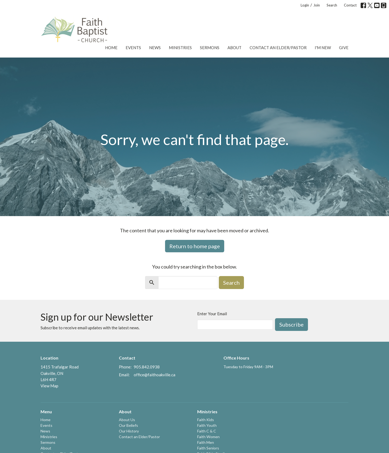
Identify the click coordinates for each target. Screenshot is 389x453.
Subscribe (291, 324)
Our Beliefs (128, 425)
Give (343, 47)
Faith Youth (207, 425)
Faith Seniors (208, 448)
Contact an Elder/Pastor (278, 47)
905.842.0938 (147, 366)
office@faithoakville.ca (154, 374)
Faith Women (208, 436)
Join (316, 5)
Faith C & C (206, 431)
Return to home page (194, 246)
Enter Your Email (212, 313)
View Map (49, 385)
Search (332, 5)
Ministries (180, 47)
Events (133, 47)
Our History (129, 431)
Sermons (209, 47)
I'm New (323, 47)
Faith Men (205, 442)
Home (111, 47)
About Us (127, 419)
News (155, 47)
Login (305, 5)
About (234, 47)
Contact (350, 5)
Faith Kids (205, 419)
